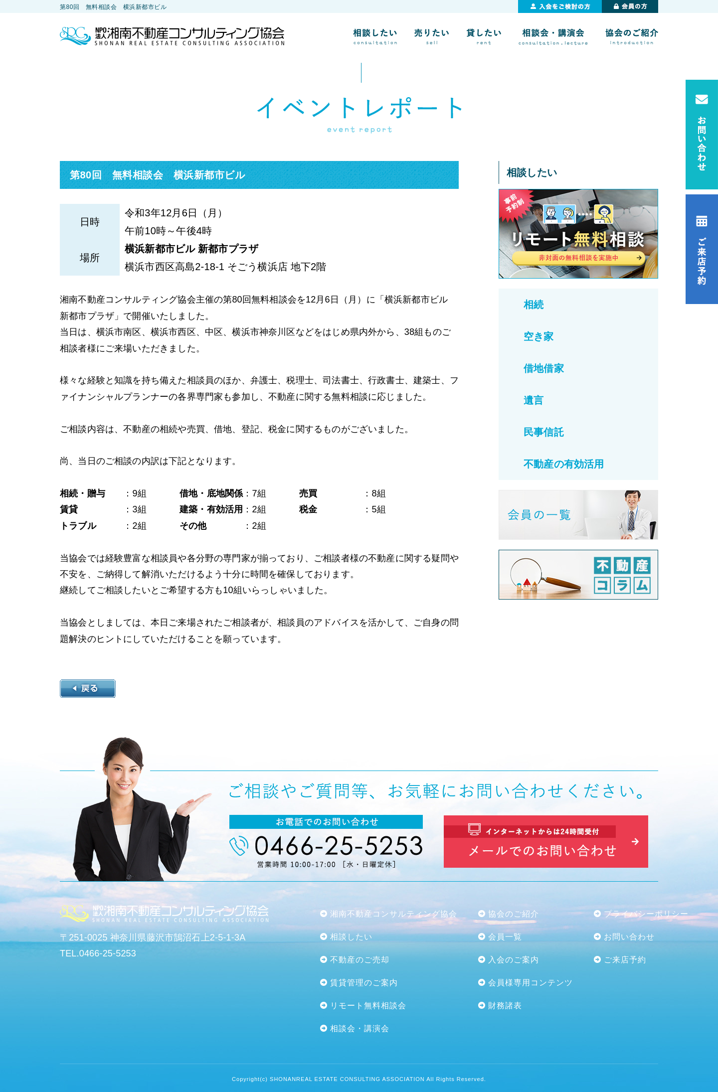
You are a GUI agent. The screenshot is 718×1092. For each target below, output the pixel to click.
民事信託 (544, 432)
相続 (533, 304)
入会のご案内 (513, 959)
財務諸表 (505, 1005)
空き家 (539, 336)
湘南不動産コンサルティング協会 (393, 914)
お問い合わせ (629, 937)
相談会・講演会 (359, 1028)
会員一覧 (505, 937)
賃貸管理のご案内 (364, 982)
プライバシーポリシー (646, 914)
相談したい (351, 937)
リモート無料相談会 (368, 1005)
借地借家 (544, 368)
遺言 (533, 400)
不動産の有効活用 (564, 464)
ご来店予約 (625, 959)
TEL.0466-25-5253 (98, 953)
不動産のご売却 (359, 959)
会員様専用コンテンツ (530, 982)
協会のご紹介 (513, 914)
